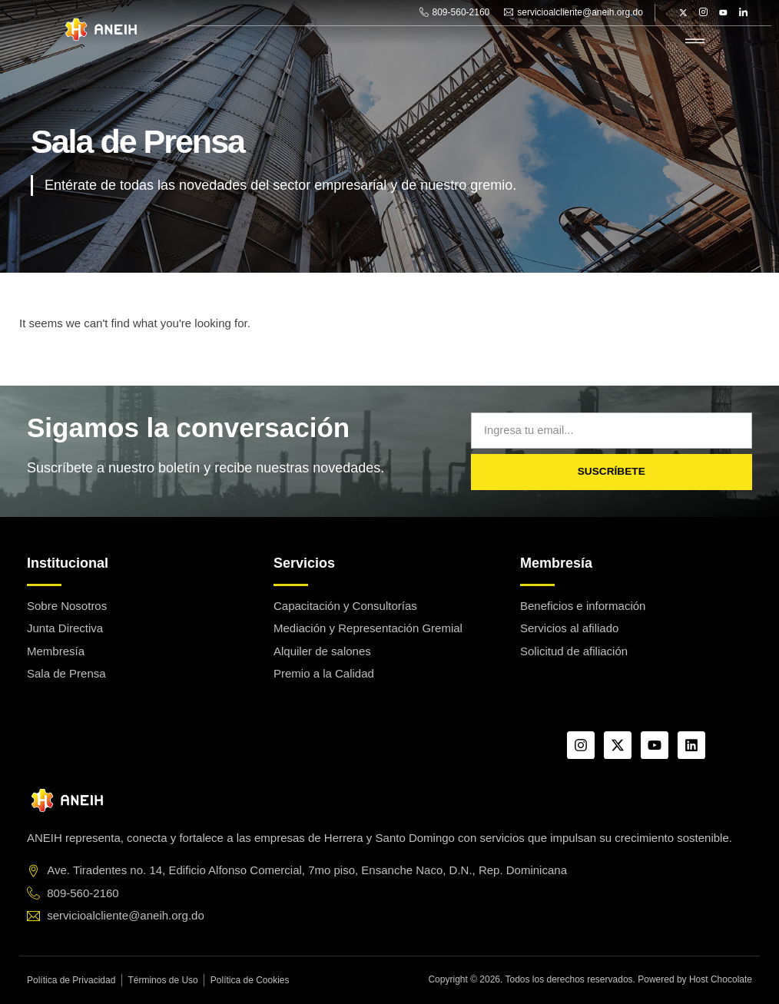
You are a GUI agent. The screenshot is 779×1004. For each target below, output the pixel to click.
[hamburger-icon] (695, 42)
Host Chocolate (720, 979)
